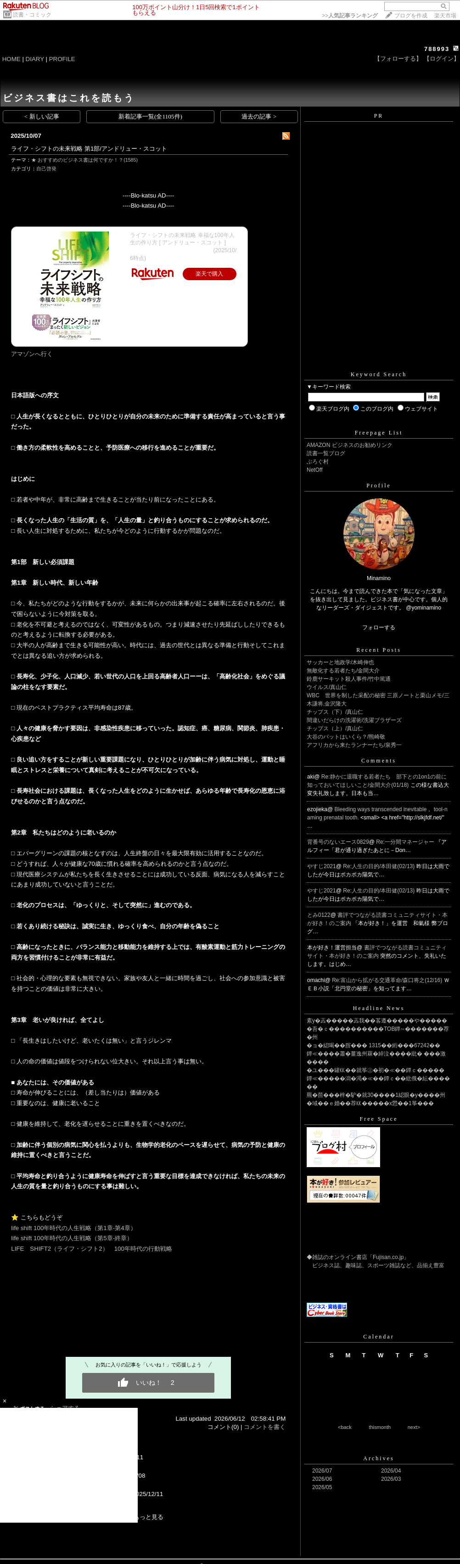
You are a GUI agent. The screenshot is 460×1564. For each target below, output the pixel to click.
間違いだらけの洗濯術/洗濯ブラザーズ (354, 720)
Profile (378, 485)
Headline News (379, 1008)
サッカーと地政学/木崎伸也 (340, 662)
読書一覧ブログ (326, 453)
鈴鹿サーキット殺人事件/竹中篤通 (349, 679)
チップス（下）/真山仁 (335, 712)
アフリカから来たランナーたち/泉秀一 (354, 745)
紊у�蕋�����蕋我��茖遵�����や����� (377, 1020)
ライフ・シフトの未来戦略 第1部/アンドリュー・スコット (89, 148)
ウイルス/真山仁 (327, 687)
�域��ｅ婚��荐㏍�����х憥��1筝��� (370, 1103)
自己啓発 (46, 168)
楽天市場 (445, 15)
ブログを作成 (410, 15)
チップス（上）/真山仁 (335, 728)
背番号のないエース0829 (338, 842)
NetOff (314, 470)
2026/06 (322, 1479)
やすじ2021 (321, 866)
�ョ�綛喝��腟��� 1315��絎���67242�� (373, 1045)
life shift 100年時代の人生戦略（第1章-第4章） (73, 1228)
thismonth (380, 1427)
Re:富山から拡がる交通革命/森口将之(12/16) (387, 980)
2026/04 (391, 1471)
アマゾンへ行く (32, 353)
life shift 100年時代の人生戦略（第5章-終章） (72, 1238)
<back (345, 1427)
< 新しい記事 (41, 116)
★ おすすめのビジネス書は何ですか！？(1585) (84, 160)
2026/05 (322, 1487)
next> (414, 1427)
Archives (378, 1458)
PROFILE (62, 59)
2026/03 (391, 1479)
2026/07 (322, 1471)
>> (350, 15)
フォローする (378, 627)
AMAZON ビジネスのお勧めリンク (350, 445)
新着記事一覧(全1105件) (150, 116)
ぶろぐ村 (318, 461)
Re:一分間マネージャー (406, 842)
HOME (11, 59)
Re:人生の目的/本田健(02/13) (379, 866)
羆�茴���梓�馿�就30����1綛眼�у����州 (376, 1095)
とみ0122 (319, 915)
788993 (436, 48)
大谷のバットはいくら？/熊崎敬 (346, 737)
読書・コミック (32, 14)
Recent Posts (378, 650)
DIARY (35, 59)
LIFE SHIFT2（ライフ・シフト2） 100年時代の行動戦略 (91, 1248)
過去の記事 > (258, 116)
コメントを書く (265, 1426)
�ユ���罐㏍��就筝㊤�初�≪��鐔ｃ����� (375, 1070)
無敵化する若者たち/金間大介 (343, 670)
